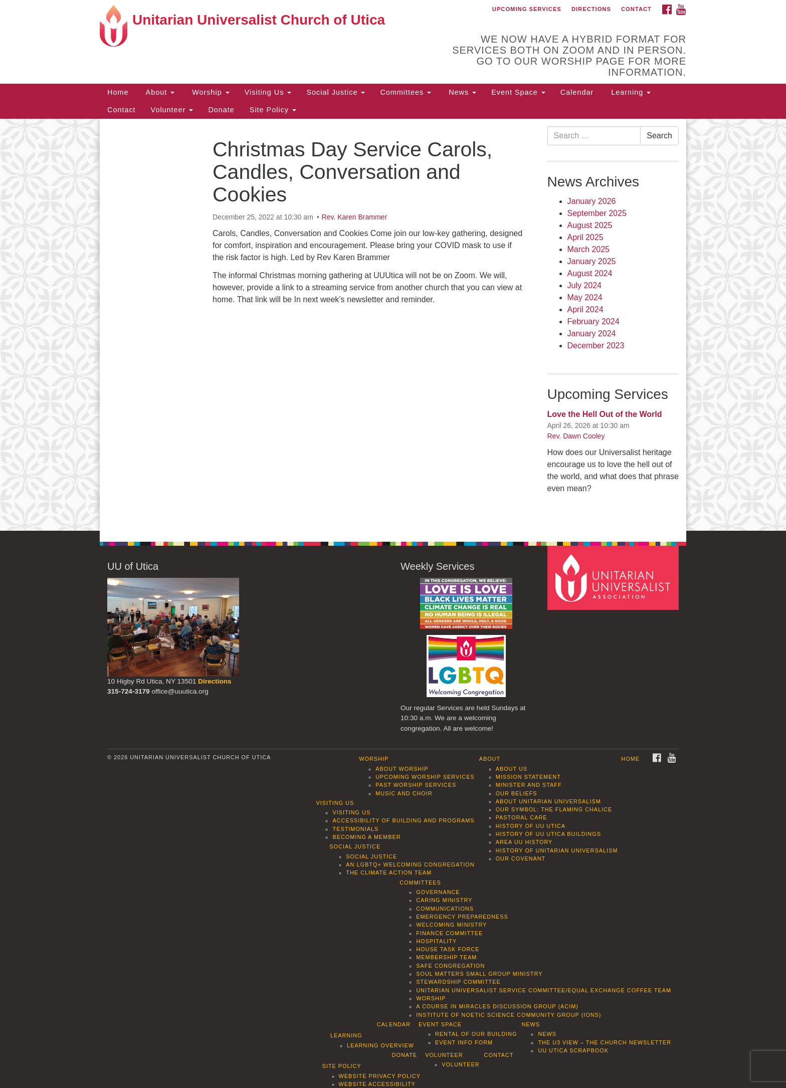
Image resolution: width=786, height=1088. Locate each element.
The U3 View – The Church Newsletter (604, 1042)
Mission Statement (528, 777)
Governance (438, 892)
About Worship (401, 769)
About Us (511, 769)
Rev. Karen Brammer (354, 217)
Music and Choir (404, 793)
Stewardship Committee (458, 982)
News (461, 92)
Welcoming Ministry (451, 925)
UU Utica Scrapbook (573, 1050)
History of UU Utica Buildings (548, 834)
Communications (445, 909)
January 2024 (591, 333)
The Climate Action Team (389, 872)
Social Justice (335, 92)
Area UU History (524, 842)
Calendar (577, 92)
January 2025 (591, 261)
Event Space (518, 92)
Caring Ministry (444, 900)
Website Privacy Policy (380, 1076)
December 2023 (596, 345)
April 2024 (585, 309)
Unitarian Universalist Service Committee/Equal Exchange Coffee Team (543, 990)
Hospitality (436, 941)
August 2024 (590, 273)
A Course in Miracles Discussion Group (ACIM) (497, 1006)
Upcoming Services (526, 9)
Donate (221, 110)
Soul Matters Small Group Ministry (479, 974)
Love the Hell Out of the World (604, 414)
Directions (591, 9)
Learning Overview (380, 1045)
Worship (209, 92)
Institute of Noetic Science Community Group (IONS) (508, 1015)
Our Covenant (521, 858)
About (158, 92)
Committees (405, 92)
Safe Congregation (450, 966)
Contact (636, 9)
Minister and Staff (529, 785)
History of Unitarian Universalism (557, 850)
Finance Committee (449, 933)
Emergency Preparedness (462, 917)
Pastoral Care (521, 817)
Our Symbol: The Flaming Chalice (554, 809)
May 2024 (585, 297)
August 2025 (590, 225)
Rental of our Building (476, 1034)
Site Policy (273, 110)
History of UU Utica (530, 826)
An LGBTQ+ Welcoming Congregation (410, 864)
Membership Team (446, 957)
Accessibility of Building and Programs (403, 820)
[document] (393, 325)
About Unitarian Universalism (548, 801)
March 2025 (588, 249)
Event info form (464, 1042)
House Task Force (447, 949)
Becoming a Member (366, 837)
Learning (630, 92)
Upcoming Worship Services (424, 777)
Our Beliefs (516, 793)
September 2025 (597, 213)
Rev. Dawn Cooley (576, 436)
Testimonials (355, 829)
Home (117, 92)
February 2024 (593, 321)
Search (659, 135)
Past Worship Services (415, 785)
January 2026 (591, 201)
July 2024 (584, 285)
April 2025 (585, 237)
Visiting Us (268, 92)
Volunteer (172, 110)
